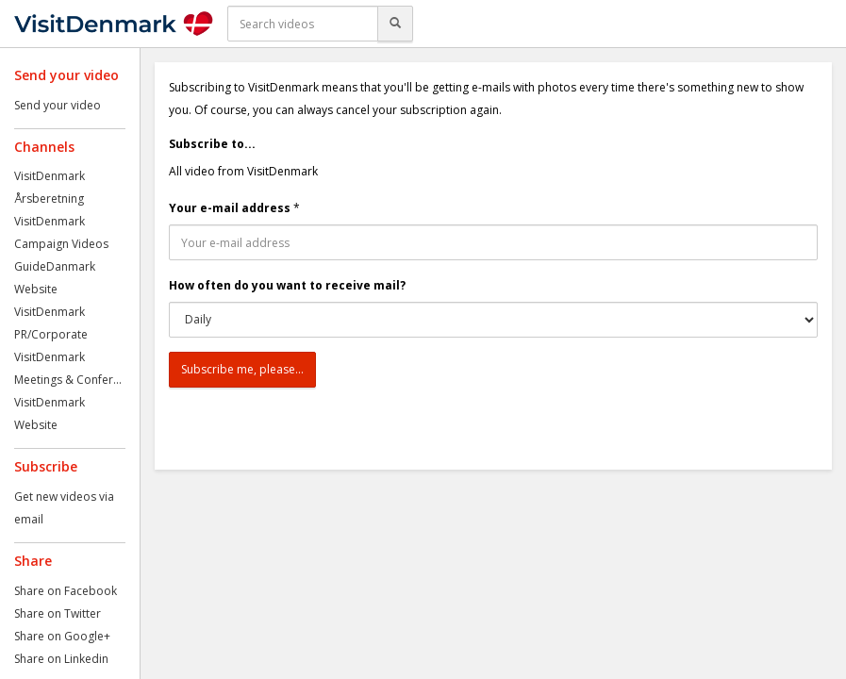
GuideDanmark (54, 266)
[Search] (395, 23)
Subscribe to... (212, 144)
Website (36, 289)
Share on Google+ (62, 636)
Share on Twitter (57, 613)
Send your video (57, 105)
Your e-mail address (229, 208)
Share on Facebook (65, 591)
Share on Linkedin (61, 659)
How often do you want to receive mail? (287, 285)
